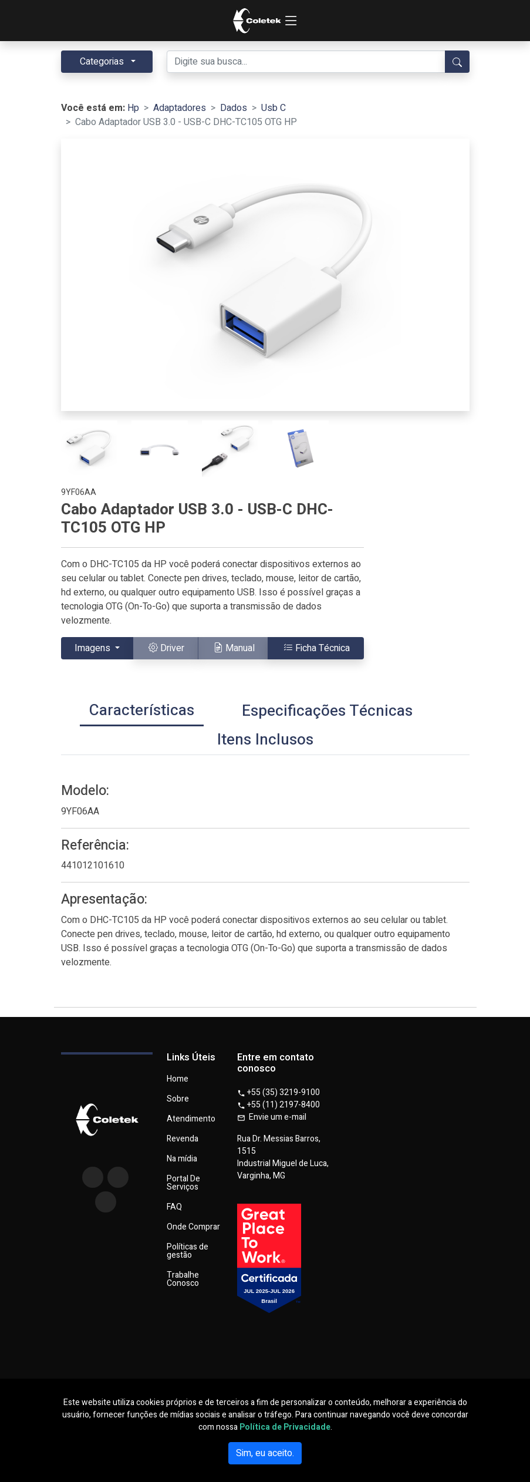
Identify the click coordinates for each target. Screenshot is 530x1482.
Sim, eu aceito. (265, 1453)
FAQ (174, 1207)
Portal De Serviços (183, 1183)
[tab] (142, 711)
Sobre (178, 1099)
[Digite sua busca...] (306, 61)
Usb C (273, 108)
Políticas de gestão (187, 1251)
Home (177, 1079)
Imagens (94, 648)
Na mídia (182, 1159)
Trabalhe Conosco (183, 1279)
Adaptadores (179, 108)
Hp (133, 108)
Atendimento (191, 1119)
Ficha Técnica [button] (316, 648)
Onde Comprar (193, 1227)
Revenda (182, 1139)
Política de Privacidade (284, 1427)
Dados (233, 108)
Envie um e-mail (271, 1117)
